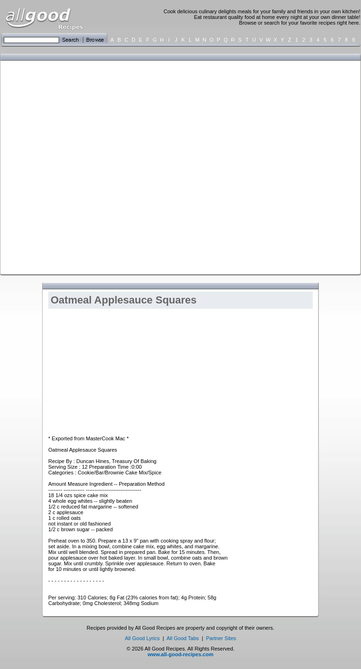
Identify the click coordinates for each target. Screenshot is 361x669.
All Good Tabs (183, 638)
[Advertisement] (101, 166)
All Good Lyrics (142, 638)
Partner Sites (221, 638)
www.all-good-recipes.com (180, 654)
